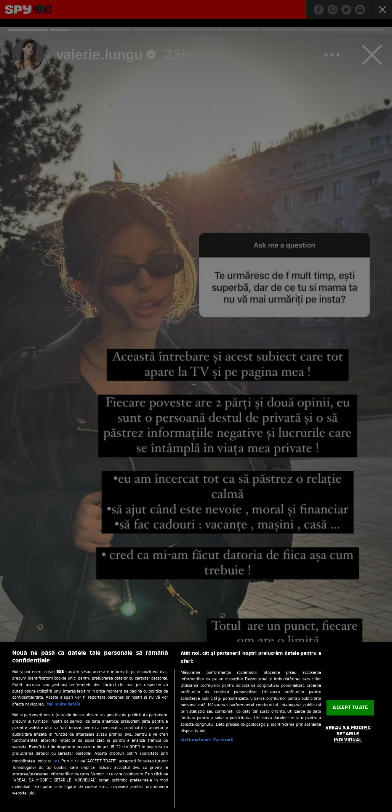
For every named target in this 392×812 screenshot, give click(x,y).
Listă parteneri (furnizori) (207, 739)
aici (56, 761)
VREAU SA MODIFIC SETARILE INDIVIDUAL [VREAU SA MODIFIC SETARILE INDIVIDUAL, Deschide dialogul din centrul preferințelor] (348, 734)
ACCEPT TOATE (350, 708)
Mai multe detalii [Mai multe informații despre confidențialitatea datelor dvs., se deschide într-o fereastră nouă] (63, 704)
